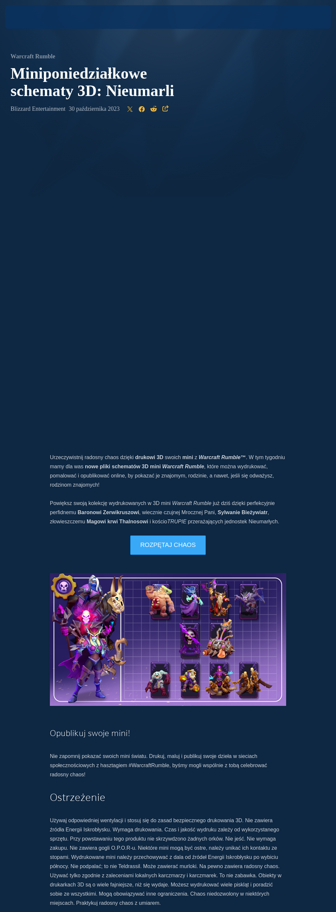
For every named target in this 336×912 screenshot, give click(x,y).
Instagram (130, 677)
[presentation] (25, 17)
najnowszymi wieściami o (144, 668)
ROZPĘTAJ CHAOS (168, 236)
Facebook (207, 677)
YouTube (182, 677)
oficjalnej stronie (223, 668)
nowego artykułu (113, 650)
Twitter (153, 677)
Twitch (229, 677)
